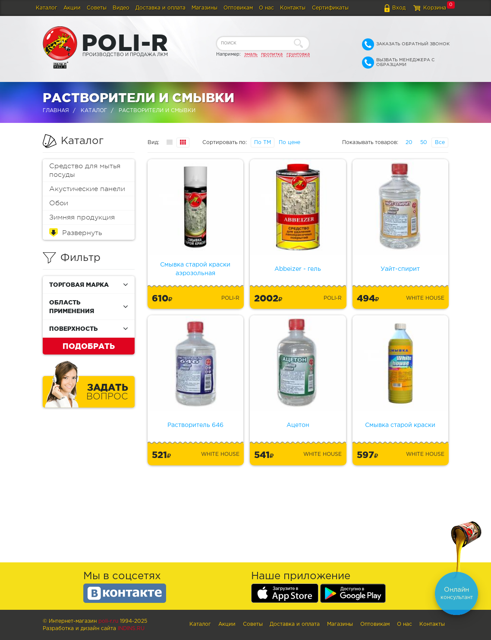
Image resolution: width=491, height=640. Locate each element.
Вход (399, 8)
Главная (56, 110)
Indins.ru (131, 628)
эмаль (251, 54)
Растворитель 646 (195, 425)
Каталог (46, 8)
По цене (289, 142)
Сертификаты (330, 8)
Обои (58, 203)
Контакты (292, 8)
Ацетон (297, 425)
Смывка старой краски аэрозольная (195, 269)
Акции (72, 8)
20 (409, 142)
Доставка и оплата (160, 8)
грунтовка (298, 54)
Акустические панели (87, 189)
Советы (97, 8)
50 (423, 142)
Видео (121, 8)
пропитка (272, 54)
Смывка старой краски (400, 425)
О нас (266, 8)
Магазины (204, 8)
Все (440, 142)
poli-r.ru (108, 621)
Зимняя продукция (82, 217)
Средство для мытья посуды (84, 170)
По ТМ (262, 142)
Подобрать (89, 346)
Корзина (434, 8)
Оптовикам (238, 8)
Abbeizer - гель (297, 269)
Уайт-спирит (400, 269)
